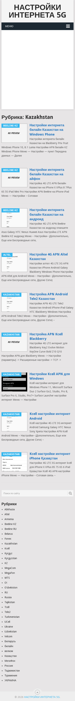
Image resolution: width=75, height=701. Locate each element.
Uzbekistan (11, 631)
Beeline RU (10, 528)
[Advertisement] (37, 71)
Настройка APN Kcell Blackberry (46, 336)
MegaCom (10, 568)
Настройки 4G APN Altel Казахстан (49, 256)
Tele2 (8, 612)
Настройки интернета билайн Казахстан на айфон (47, 174)
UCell (7, 621)
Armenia (9, 519)
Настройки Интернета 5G (37, 11)
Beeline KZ (10, 524)
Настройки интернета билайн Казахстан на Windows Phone (47, 129)
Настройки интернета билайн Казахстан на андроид (47, 214)
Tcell (7, 607)
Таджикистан (12, 670)
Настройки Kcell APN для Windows (50, 376)
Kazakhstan (11, 543)
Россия (9, 665)
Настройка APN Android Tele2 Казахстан (49, 296)
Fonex (8, 538)
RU (6, 592)
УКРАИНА (10, 680)
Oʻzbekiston (11, 587)
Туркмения (11, 675)
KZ (6, 563)
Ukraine (9, 626)
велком (9, 651)
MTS (7, 577)
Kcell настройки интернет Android (50, 416)
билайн (9, 646)
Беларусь (10, 641)
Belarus (9, 533)
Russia (8, 597)
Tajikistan (10, 602)
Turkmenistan (12, 616)
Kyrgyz (8, 553)
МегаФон (10, 660)
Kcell (7, 548)
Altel (7, 514)
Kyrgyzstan (11, 558)
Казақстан (11, 655)
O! (6, 582)
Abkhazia (10, 509)
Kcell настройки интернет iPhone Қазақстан (50, 456)
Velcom (8, 636)
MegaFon (10, 572)
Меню (9, 26)
